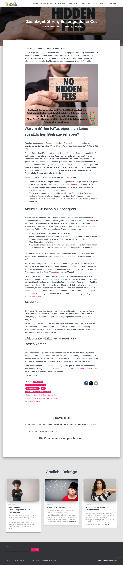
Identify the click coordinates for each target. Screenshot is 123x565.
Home (9, 560)
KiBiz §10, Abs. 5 (36, 296)
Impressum (35, 560)
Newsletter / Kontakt (49, 560)
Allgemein (11, 504)
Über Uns (73, 3)
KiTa (48, 398)
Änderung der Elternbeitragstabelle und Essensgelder (19, 509)
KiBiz (43, 388)
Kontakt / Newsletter (100, 3)
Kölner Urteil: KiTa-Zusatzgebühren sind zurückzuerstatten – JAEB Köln (55, 424)
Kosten (56, 398)
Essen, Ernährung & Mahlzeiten (35, 385)
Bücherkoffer (60, 3)
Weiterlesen (12, 529)
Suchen (8, 546)
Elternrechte (38, 381)
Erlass (57, 272)
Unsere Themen (85, 3)
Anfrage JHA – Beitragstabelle (59, 507)
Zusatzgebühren (35, 401)
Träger (27, 401)
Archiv (113, 3)
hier (92, 221)
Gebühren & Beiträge (31, 398)
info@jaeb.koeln (77, 369)
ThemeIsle (114, 560)
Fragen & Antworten (32, 388)
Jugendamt (42, 398)
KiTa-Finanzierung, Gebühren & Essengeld (38, 391)
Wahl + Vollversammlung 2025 (42, 3)
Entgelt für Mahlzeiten (40, 395)
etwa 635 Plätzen (74, 185)
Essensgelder (52, 395)
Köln (51, 398)
